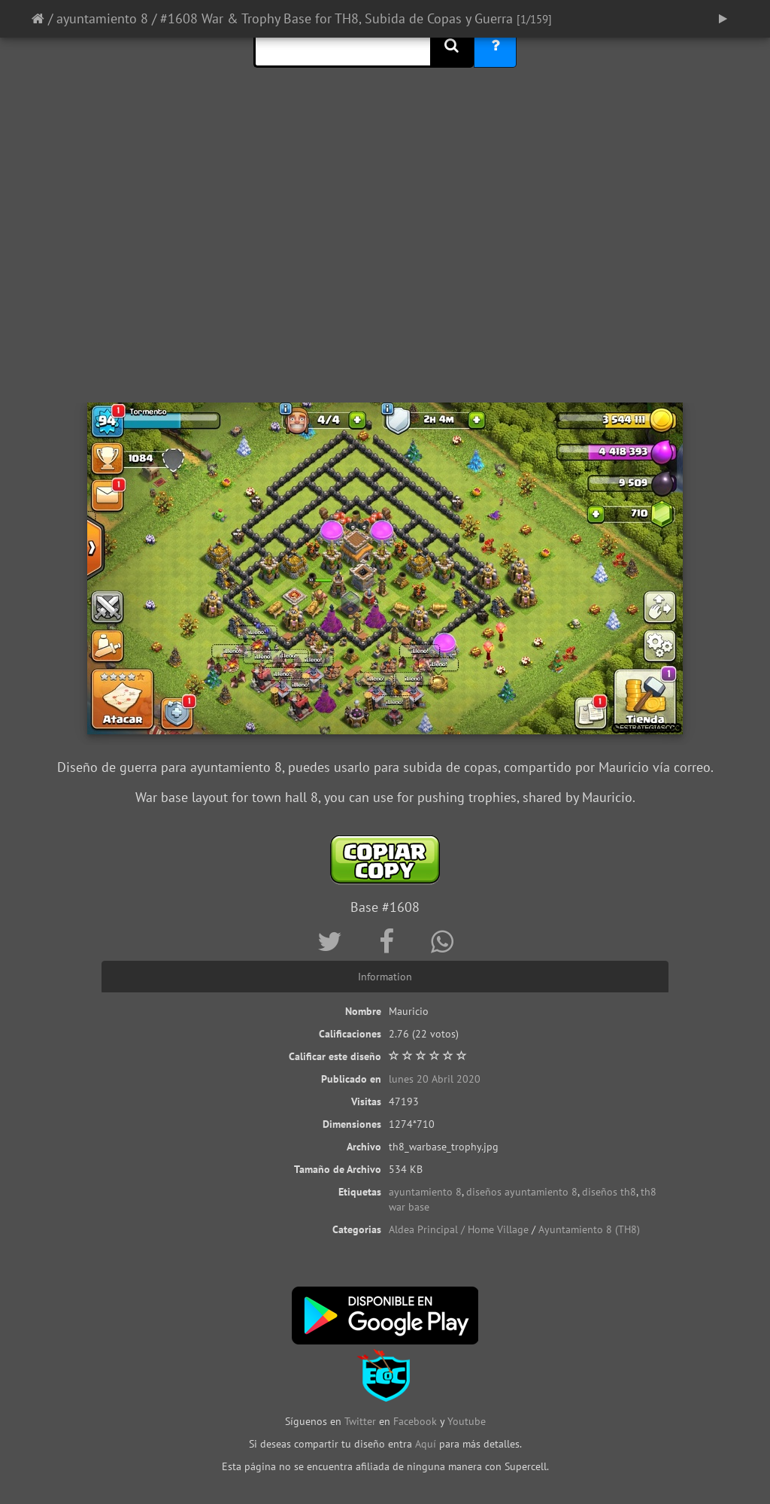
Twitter (361, 1421)
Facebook (415, 1421)
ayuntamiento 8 (102, 18)
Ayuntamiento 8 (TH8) (589, 1229)
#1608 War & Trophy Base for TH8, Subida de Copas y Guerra (336, 18)
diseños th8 (609, 1192)
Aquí (425, 1444)
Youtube (466, 1421)
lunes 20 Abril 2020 (434, 1079)
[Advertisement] (385, 282)
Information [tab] (385, 976)
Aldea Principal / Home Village (459, 1229)
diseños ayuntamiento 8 (522, 1192)
